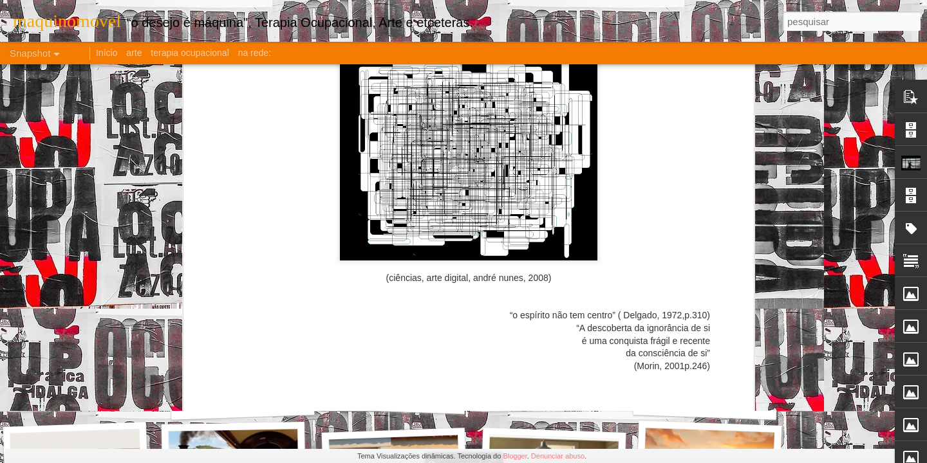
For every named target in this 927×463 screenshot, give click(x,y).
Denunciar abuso (558, 456)
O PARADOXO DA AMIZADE (95, 396)
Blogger (515, 456)
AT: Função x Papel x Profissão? (727, 404)
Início (106, 53)
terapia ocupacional (190, 53)
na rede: (254, 53)
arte (134, 53)
